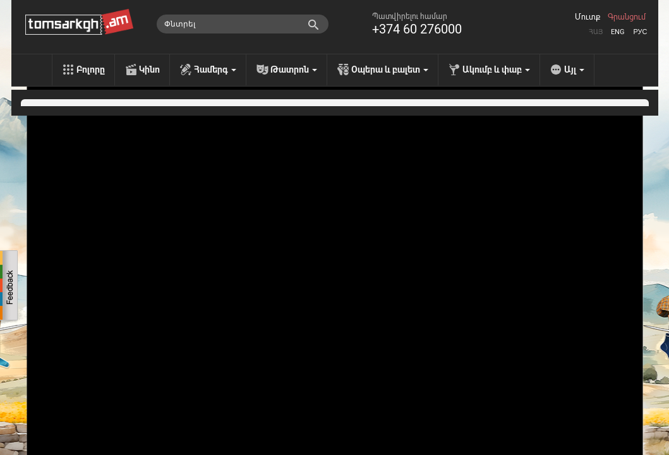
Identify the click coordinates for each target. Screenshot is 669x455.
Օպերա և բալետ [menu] (389, 69)
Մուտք (587, 17)
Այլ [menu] (574, 69)
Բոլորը (90, 69)
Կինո (149, 69)
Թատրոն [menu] (293, 69)
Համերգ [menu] (215, 69)
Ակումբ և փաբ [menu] (496, 69)
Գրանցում (627, 17)
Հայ (596, 32)
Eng (618, 32)
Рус (640, 32)
